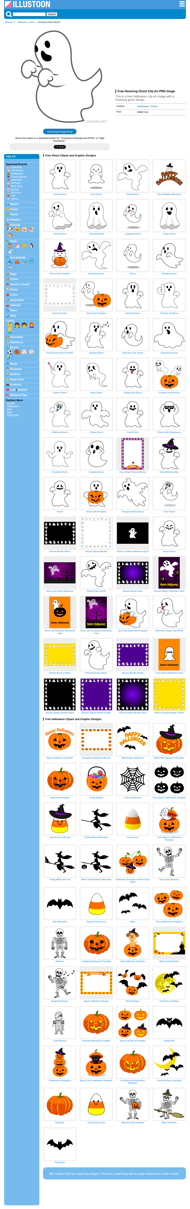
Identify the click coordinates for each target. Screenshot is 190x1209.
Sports (14, 347)
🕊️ (10, 251)
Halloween (22, 22)
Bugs (13, 273)
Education (16, 336)
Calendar (16, 167)
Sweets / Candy (20, 284)
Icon (13, 389)
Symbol (22, 389)
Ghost (32, 22)
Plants (14, 214)
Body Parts (17, 379)
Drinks (14, 289)
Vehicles (15, 305)
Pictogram (13, 415)
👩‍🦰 (32, 325)
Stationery (16, 342)
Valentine (16, 179)
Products (16, 384)
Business (16, 368)
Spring (15, 189)
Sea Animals (18, 257)
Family (10, 320)
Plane (13, 310)
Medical (15, 374)
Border (11, 403)
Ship (13, 315)
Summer (16, 192)
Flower (14, 209)
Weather (15, 219)
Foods (14, 279)
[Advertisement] (150, 57)
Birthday (16, 183)
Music (14, 363)
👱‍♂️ (10, 330)
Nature (14, 204)
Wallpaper (13, 406)
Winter (15, 198)
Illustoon (9, 22)
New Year (16, 186)
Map (9, 409)
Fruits (13, 294)
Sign (9, 412)
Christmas (17, 170)
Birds (13, 241)
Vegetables (17, 299)
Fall (13, 195)
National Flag (18, 395)
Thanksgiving (19, 176)
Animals (15, 224)
